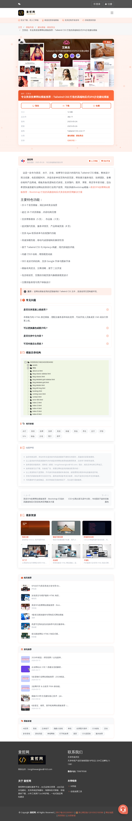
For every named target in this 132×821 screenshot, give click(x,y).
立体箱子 (45, 728)
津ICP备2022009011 (65, 812)
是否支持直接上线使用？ (66, 309)
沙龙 (41, 436)
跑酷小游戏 (58, 728)
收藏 (96, 105)
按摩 (41, 431)
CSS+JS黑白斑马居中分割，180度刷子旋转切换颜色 (88, 500)
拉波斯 (55, 560)
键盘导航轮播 (58, 537)
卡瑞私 (86, 560)
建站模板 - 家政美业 (75, 135)
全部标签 (71, 815)
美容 (33, 431)
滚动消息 (38, 733)
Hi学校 (73, 786)
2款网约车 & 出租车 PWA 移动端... (46, 686)
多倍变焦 (26, 733)
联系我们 (62, 815)
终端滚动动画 (89, 537)
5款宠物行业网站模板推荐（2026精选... (48, 676)
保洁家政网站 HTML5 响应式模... (45, 633)
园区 (75, 733)
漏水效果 (99, 733)
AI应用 (25, 728)
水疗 (24, 431)
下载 (66, 105)
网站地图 (109, 812)
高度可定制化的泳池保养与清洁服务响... (49, 624)
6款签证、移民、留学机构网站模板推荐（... (50, 705)
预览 (35, 105)
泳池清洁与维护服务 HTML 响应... (46, 595)
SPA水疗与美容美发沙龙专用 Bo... (46, 585)
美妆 (76, 431)
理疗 (50, 436)
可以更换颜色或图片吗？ (66, 328)
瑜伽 (32, 436)
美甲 (58, 436)
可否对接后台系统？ (66, 343)
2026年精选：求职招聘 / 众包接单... (47, 657)
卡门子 (24, 560)
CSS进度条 (86, 733)
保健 (67, 431)
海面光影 (25, 537)
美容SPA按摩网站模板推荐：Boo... (46, 605)
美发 (59, 431)
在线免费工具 (76, 791)
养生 (84, 431)
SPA (24, 436)
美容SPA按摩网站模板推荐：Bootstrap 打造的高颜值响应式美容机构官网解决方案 (43, 500)
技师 (50, 431)
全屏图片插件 (81, 728)
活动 (106, 728)
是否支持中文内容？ (66, 335)
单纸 (69, 728)
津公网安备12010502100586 (90, 812)
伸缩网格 (51, 733)
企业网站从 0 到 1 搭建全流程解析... (47, 667)
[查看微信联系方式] (19, 4)
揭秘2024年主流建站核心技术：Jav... (47, 696)
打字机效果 (63, 733)
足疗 (93, 431)
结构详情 (72, 140)
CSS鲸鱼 (95, 728)
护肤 (101, 431)
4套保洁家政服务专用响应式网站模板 (47, 614)
